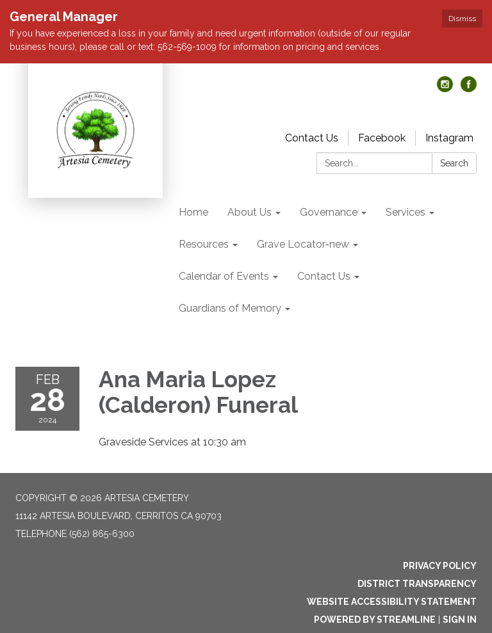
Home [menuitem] (193, 212)
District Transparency (417, 584)
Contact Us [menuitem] (323, 276)
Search (454, 163)
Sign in (460, 619)
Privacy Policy (440, 566)
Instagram (449, 138)
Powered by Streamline (375, 619)
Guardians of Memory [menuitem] (230, 308)
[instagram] (445, 89)
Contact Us (311, 138)
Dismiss (462, 18)
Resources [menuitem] (204, 244)
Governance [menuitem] (328, 212)
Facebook (382, 138)
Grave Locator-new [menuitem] (303, 244)
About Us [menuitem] (249, 212)
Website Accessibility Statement (392, 602)
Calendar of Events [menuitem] (224, 276)
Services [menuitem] (405, 212)
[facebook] (469, 89)
